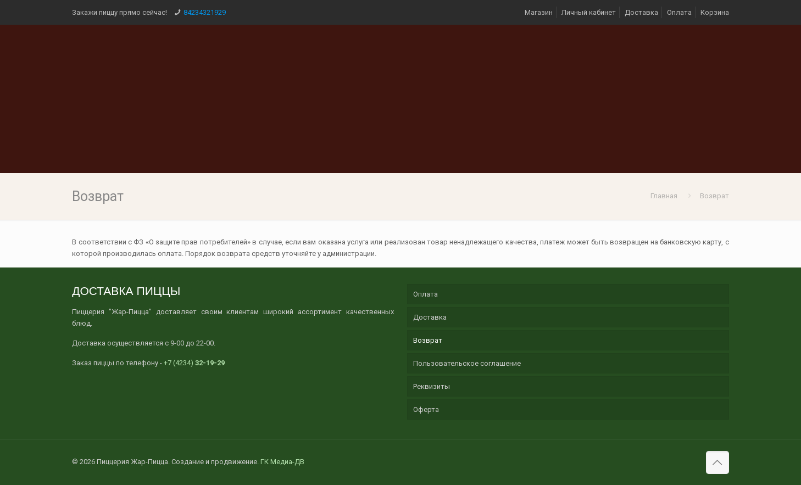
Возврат (714, 196)
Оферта (426, 409)
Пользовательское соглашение (467, 363)
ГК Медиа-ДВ (282, 462)
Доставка (641, 12)
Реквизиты (431, 386)
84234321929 (204, 12)
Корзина (714, 12)
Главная (663, 196)
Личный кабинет (588, 12)
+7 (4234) (194, 363)
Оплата (679, 12)
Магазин (539, 12)
